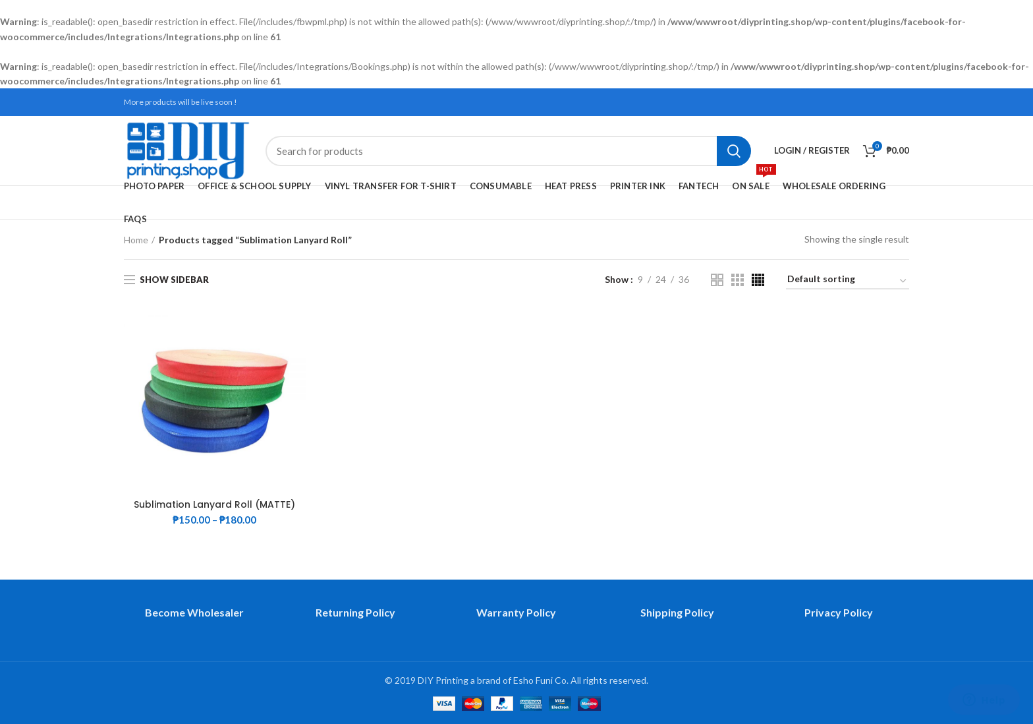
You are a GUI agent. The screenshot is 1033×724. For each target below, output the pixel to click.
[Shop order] (847, 281)
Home (136, 239)
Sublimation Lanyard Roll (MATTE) (214, 504)
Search (734, 151)
